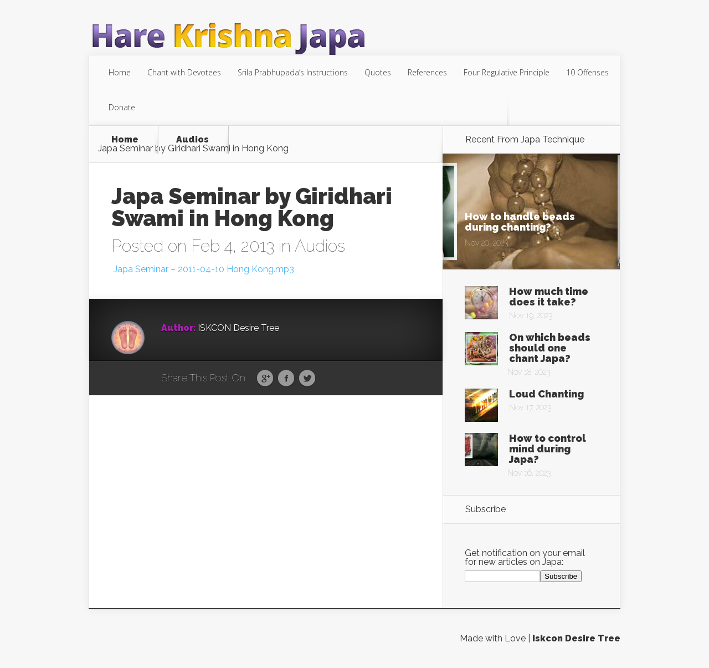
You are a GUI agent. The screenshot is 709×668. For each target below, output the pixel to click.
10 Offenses (587, 72)
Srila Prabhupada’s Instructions (293, 72)
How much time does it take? (548, 296)
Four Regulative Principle (506, 72)
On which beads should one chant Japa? (549, 348)
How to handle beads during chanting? (520, 222)
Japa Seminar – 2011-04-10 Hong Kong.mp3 (202, 269)
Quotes (377, 72)
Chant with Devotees (184, 72)
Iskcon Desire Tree (576, 638)
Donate (122, 107)
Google (265, 378)
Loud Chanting (546, 394)
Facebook (286, 378)
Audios (192, 139)
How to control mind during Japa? (547, 448)
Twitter (307, 378)
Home (120, 72)
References (427, 72)
